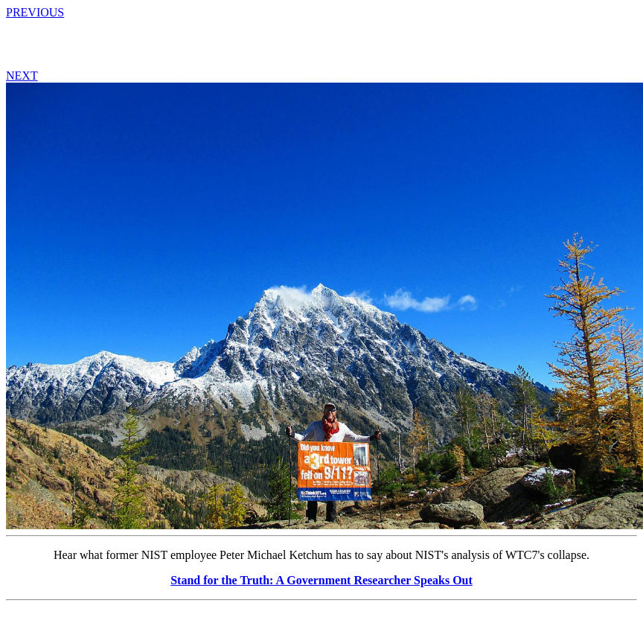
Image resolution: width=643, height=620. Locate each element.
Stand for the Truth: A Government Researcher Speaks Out (321, 580)
